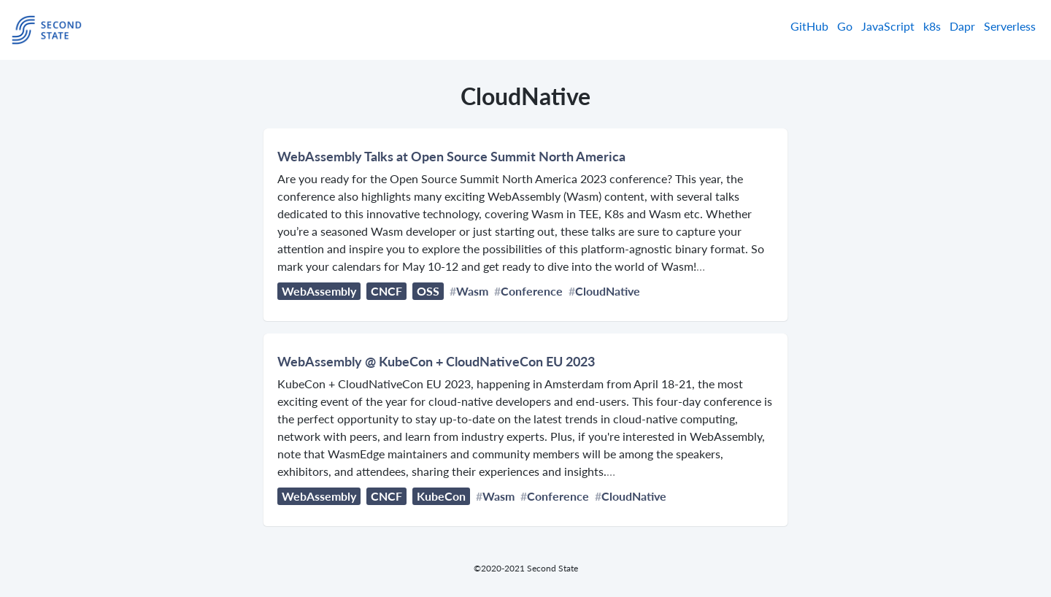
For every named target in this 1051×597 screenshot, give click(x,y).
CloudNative (607, 291)
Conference (532, 291)
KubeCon (441, 496)
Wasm (472, 291)
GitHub (809, 26)
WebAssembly (319, 291)
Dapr (962, 26)
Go (844, 26)
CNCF (386, 291)
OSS (428, 291)
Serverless (1010, 26)
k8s (932, 26)
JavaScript (888, 26)
